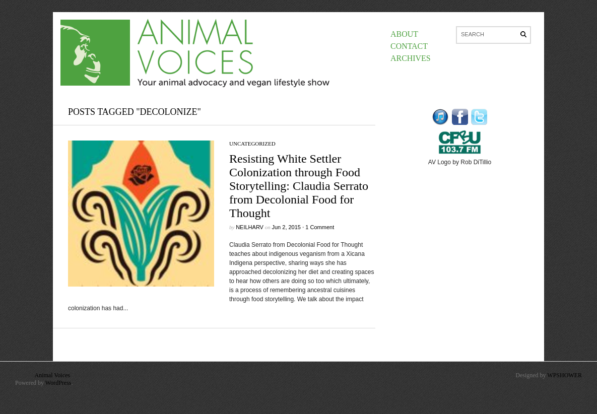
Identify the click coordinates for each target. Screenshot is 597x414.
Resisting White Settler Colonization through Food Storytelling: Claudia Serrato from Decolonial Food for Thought (298, 186)
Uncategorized (252, 144)
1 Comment (319, 227)
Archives (410, 58)
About (404, 34)
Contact (409, 46)
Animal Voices (52, 375)
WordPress (58, 382)
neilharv (249, 227)
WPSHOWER (564, 375)
